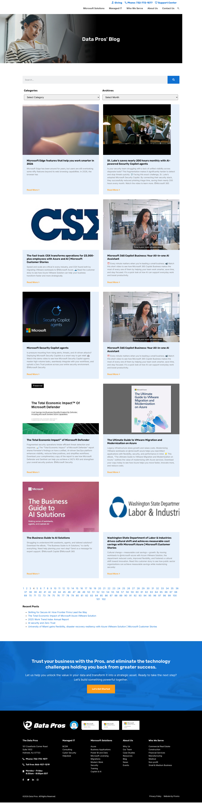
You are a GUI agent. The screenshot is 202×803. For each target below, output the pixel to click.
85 (101, 596)
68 (175, 592)
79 (72, 596)
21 (104, 589)
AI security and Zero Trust (41, 623)
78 (67, 596)
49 (83, 592)
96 (154, 596)
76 (58, 596)
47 (74, 592)
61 (142, 592)
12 (63, 589)
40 (40, 592)
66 (166, 592)
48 (78, 592)
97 (159, 596)
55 (112, 592)
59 (132, 592)
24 (118, 589)
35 (172, 589)
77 (63, 596)
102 (104, 599)
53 (103, 592)
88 (116, 596)
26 (128, 589)
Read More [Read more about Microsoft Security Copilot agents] (32, 374)
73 (44, 596)
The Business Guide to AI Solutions (48, 538)
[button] (178, 8)
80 (77, 596)
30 (148, 589)
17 (86, 589)
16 (81, 589)
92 (135, 596)
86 (106, 596)
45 (64, 592)
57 (122, 592)
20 (99, 589)
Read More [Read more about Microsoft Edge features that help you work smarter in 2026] (32, 190)
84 (96, 596)
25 (123, 589)
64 (156, 592)
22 (109, 589)
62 (146, 592)
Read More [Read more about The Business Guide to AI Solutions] (32, 574)
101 (98, 599)
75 (53, 596)
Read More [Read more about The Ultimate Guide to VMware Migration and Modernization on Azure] (113, 472)
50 (88, 592)
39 (35, 592)
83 (91, 596)
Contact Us (168, 8)
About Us (153, 8)
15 (77, 589)
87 (111, 596)
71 (35, 596)
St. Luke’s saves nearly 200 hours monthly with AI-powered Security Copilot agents (138, 162)
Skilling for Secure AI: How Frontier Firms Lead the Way (57, 613)
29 (143, 589)
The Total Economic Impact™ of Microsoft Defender (58, 440)
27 (133, 589)
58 (127, 592)
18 (90, 589)
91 (130, 596)
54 (107, 592)
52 (98, 592)
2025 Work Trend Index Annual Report (48, 620)
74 (49, 596)
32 (157, 589)
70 (30, 596)
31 (153, 589)
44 (59, 592)
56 (117, 592)
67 (171, 592)
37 (25, 592)
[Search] (173, 80)
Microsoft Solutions (94, 8)
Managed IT (115, 8)
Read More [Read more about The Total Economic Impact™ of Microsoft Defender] (32, 472)
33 (162, 589)
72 (39, 596)
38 (30, 592)
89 (120, 596)
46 (69, 592)
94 (145, 596)
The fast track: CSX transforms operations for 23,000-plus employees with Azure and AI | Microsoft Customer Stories (60, 259)
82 (86, 596)
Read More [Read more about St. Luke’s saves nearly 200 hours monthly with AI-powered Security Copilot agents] (113, 190)
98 (164, 596)
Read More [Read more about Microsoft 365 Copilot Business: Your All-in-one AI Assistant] (113, 282)
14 (72, 589)
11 (59, 589)
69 (25, 596)
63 (151, 592)
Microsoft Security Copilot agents (48, 348)
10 (55, 589)
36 (177, 589)
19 (95, 589)
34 (167, 589)
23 (113, 589)
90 (125, 596)
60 (137, 592)
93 (140, 596)
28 (138, 589)
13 (68, 589)
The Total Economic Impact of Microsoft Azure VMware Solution (62, 616)
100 (175, 596)
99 (169, 596)
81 (82, 596)
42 (49, 592)
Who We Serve (134, 8)
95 (149, 596)
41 (45, 592)
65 (161, 592)
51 (93, 592)
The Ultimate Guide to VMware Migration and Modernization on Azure (134, 442)
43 (54, 592)
